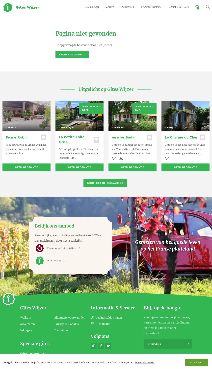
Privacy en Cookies (66, 323)
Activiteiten (127, 6)
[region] (106, 361)
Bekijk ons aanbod (72, 54)
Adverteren (27, 323)
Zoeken (110, 6)
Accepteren (196, 362)
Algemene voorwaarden (69, 317)
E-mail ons (100, 323)
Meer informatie (144, 362)
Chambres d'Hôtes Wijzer (59, 248)
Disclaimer (61, 330)
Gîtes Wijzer (51, 261)
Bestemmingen (92, 6)
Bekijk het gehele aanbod (105, 183)
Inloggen (26, 330)
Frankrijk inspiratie (151, 6)
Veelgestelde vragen (106, 317)
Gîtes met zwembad (33, 353)
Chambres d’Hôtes (179, 6)
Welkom (25, 317)
